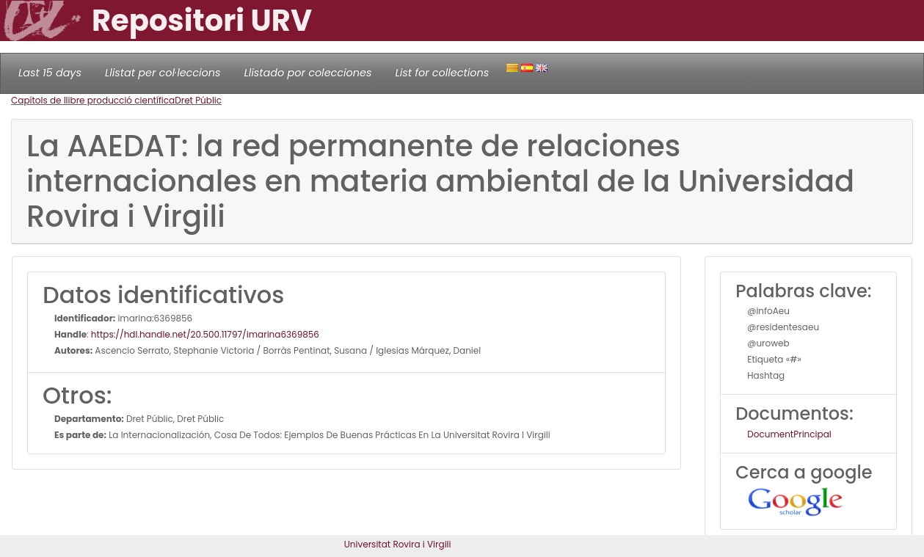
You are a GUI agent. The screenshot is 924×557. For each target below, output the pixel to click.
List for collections (442, 72)
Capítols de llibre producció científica (93, 100)
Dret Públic (198, 100)
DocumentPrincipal (789, 434)
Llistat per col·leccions (163, 72)
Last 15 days (49, 72)
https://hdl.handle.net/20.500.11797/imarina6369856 (205, 334)
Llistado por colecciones (308, 72)
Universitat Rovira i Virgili (397, 544)
